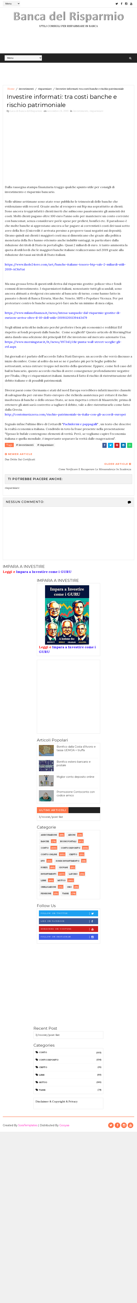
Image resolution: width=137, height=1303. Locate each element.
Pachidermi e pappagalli (80, 424)
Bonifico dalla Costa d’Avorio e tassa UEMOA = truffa (76, 748)
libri (43, 880)
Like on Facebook (69, 921)
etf (43, 861)
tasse (65, 893)
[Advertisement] (36, 150)
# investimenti (25, 445)
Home (11, 88)
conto (45, 848)
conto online (49, 854)
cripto (73, 854)
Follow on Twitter (69, 913)
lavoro (73, 874)
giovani (63, 867)
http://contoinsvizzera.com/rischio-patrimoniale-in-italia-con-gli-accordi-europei (65, 414)
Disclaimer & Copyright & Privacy (56, 1101)
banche (45, 841)
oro (69, 887)
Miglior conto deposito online (75, 776)
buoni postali (68, 841)
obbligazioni (48, 887)
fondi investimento (67, 861)
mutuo (62, 880)
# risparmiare (45, 445)
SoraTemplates (27, 1125)
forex (44, 867)
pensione (46, 893)
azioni (71, 835)
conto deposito (70, 848)
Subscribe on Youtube (69, 929)
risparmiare (45, 88)
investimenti (26, 88)
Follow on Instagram (69, 937)
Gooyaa (64, 1125)
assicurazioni (49, 835)
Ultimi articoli (52, 810)
